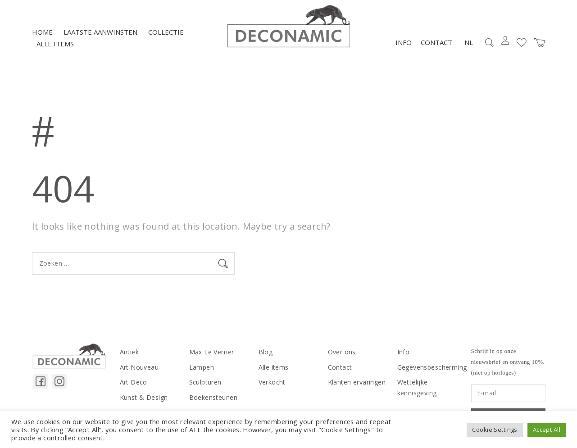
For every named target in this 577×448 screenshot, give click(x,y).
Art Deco (133, 382)
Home (42, 31)
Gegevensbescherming (432, 367)
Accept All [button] (546, 429)
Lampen (201, 367)
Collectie (166, 31)
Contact (436, 42)
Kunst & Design (144, 397)
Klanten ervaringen (357, 382)
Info (403, 42)
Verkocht (272, 382)
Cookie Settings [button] (494, 429)
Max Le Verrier (211, 352)
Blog (266, 352)
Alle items (55, 43)
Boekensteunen (213, 397)
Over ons (342, 352)
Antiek (129, 352)
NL (468, 42)
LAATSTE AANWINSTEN (100, 31)
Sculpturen (205, 382)
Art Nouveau (139, 367)
